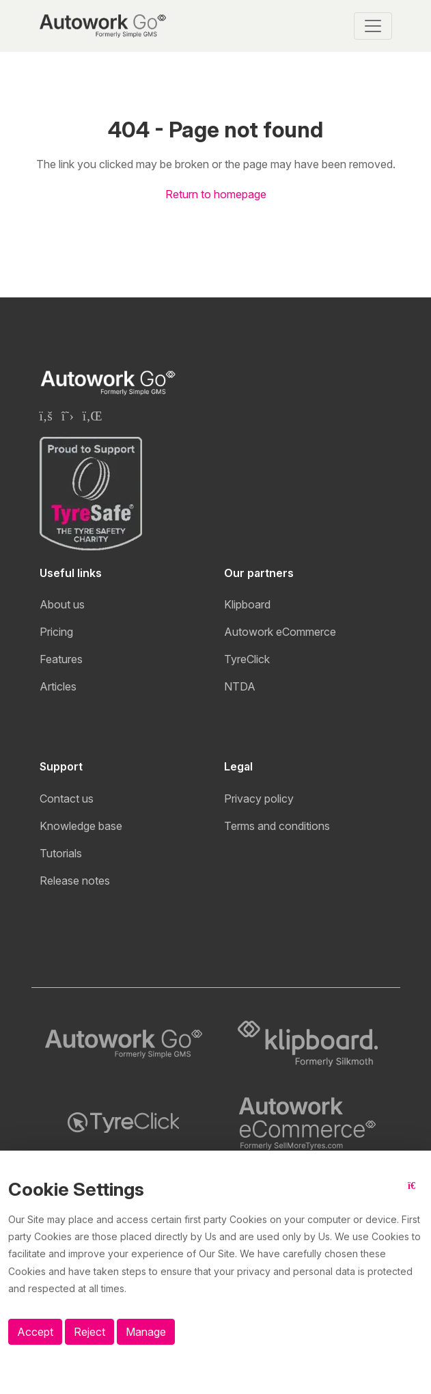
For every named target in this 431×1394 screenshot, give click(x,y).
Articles (58, 686)
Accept (35, 1332)
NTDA (239, 686)
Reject (89, 1332)
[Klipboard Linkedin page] (92, 415)
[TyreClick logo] (124, 1122)
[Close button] (415, 1194)
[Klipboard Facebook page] (46, 415)
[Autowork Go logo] (124, 1044)
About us (62, 604)
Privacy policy (259, 798)
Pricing (56, 632)
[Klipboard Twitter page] (67, 415)
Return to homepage (215, 194)
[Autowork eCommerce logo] (308, 1122)
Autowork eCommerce (280, 632)
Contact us (67, 798)
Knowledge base (81, 826)
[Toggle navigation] (373, 26)
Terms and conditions (277, 826)
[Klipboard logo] (308, 1044)
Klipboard (247, 604)
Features (61, 659)
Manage (146, 1332)
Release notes (75, 880)
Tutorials (61, 853)
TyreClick (247, 659)
